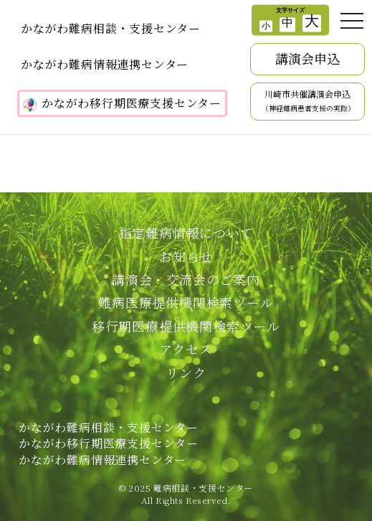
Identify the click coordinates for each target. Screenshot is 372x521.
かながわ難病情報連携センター (105, 64)
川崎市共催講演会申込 (308, 101)
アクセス (185, 348)
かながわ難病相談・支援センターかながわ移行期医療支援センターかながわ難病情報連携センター (109, 443)
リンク (186, 372)
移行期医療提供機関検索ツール (186, 325)
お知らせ (185, 256)
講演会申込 (307, 58)
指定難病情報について (186, 232)
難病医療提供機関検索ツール (185, 302)
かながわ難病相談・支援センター (111, 28)
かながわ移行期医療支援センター (122, 103)
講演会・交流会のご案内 (186, 279)
